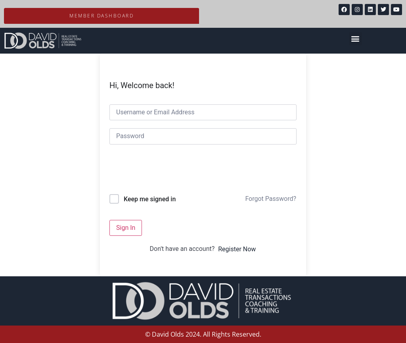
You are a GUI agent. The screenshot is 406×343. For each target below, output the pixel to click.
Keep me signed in (150, 199)
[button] (355, 38)
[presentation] (163, 171)
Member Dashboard (101, 15)
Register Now (237, 249)
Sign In (125, 227)
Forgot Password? (270, 198)
